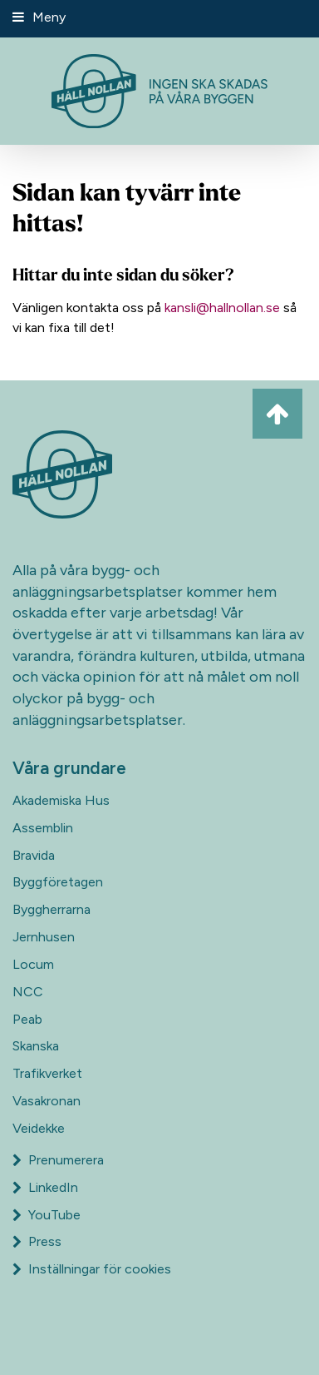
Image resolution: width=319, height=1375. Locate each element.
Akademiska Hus (61, 800)
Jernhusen (43, 937)
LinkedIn (45, 1187)
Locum (33, 964)
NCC (27, 992)
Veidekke (38, 1128)
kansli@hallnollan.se (222, 307)
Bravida (33, 855)
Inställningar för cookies (99, 1269)
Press (36, 1241)
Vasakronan (46, 1101)
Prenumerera (58, 1160)
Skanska (35, 1046)
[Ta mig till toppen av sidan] (277, 414)
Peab (27, 1019)
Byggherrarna (51, 909)
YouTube (46, 1215)
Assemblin (42, 828)
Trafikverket (47, 1073)
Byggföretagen (57, 882)
